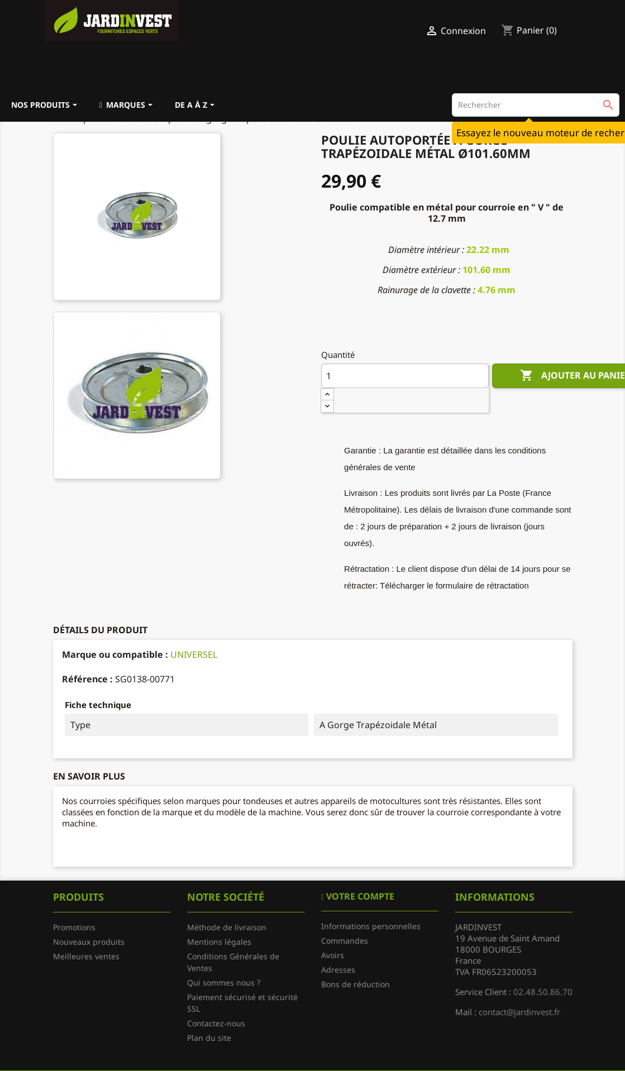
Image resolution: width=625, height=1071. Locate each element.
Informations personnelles (371, 926)
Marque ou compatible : (115, 654)
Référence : (87, 679)
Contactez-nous (216, 1023)
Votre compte (359, 896)
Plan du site (209, 1037)
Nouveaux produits (89, 941)
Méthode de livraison (226, 927)
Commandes (344, 940)
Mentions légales (219, 941)
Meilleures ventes (86, 956)
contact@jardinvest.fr (519, 1011)
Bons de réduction (355, 984)
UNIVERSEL (193, 654)
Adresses (338, 969)
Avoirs (332, 955)
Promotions (74, 927)
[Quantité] (405, 376)
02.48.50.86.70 (542, 991)
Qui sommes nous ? (223, 982)
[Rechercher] (535, 105)
